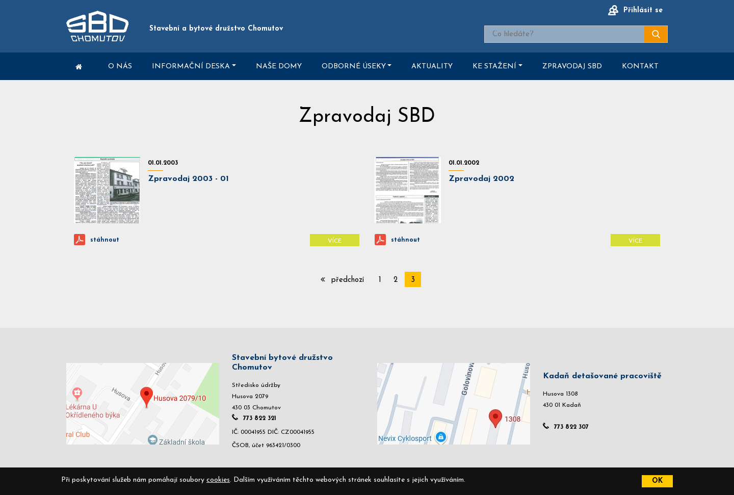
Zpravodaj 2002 (481, 179)
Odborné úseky (354, 66)
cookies (218, 480)
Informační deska (191, 66)
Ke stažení (494, 66)
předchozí (342, 279)
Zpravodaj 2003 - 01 (188, 179)
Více (335, 241)
